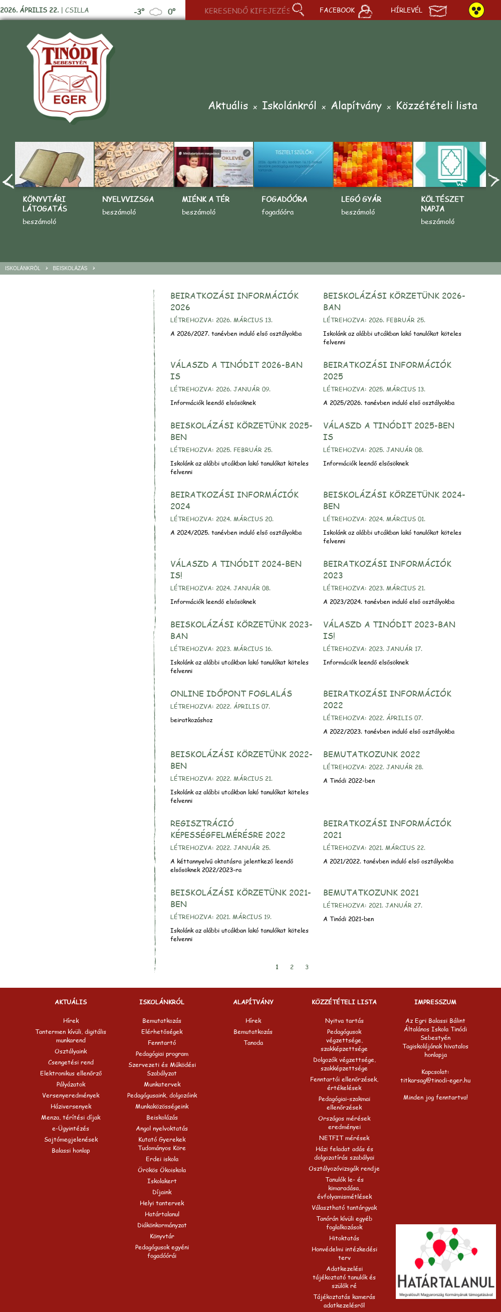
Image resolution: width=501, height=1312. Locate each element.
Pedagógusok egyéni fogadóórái (162, 1251)
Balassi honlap (71, 1150)
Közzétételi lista (436, 106)
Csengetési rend (71, 1062)
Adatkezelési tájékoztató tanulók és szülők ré (344, 1277)
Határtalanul (162, 1214)
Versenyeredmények (70, 1095)
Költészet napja (442, 203)
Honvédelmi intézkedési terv (344, 1253)
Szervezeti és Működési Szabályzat (162, 1068)
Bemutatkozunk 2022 (371, 754)
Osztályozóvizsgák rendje (344, 1168)
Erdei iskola (162, 1159)
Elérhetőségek (161, 1031)
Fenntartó (162, 1042)
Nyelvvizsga (128, 199)
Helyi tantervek (162, 1203)
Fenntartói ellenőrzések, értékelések (344, 1083)
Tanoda (253, 1042)
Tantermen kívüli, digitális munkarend (70, 1035)
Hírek (71, 1020)
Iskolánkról (289, 106)
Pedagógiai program (162, 1053)
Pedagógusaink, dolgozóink (162, 1095)
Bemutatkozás (161, 1020)
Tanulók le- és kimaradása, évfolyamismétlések (344, 1188)
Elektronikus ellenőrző (71, 1073)
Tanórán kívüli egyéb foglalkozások (344, 1222)
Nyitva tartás (344, 1020)
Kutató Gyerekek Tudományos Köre (162, 1143)
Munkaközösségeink (161, 1106)
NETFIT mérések (344, 1138)
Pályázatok (71, 1084)
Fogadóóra (284, 199)
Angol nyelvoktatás (162, 1128)
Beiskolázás (70, 268)
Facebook (346, 11)
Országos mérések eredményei (344, 1122)
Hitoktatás (344, 1238)
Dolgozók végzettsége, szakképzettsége (344, 1063)
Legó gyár (361, 199)
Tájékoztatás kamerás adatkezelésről (344, 1300)
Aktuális (228, 106)
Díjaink (161, 1192)
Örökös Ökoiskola (162, 1170)
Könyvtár (162, 1236)
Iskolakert (162, 1181)
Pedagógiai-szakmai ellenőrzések (344, 1103)
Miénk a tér (205, 199)
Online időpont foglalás (231, 693)
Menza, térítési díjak (70, 1117)
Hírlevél (419, 11)
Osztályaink (71, 1051)
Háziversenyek (71, 1106)
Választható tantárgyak (344, 1207)
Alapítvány (356, 106)
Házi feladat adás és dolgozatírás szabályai (344, 1153)
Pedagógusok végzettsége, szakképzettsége (344, 1040)
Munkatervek (162, 1084)
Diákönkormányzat (162, 1225)
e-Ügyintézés (70, 1128)
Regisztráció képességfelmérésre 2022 (228, 828)
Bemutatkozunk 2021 (371, 892)
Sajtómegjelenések (71, 1139)
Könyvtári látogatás (45, 203)
